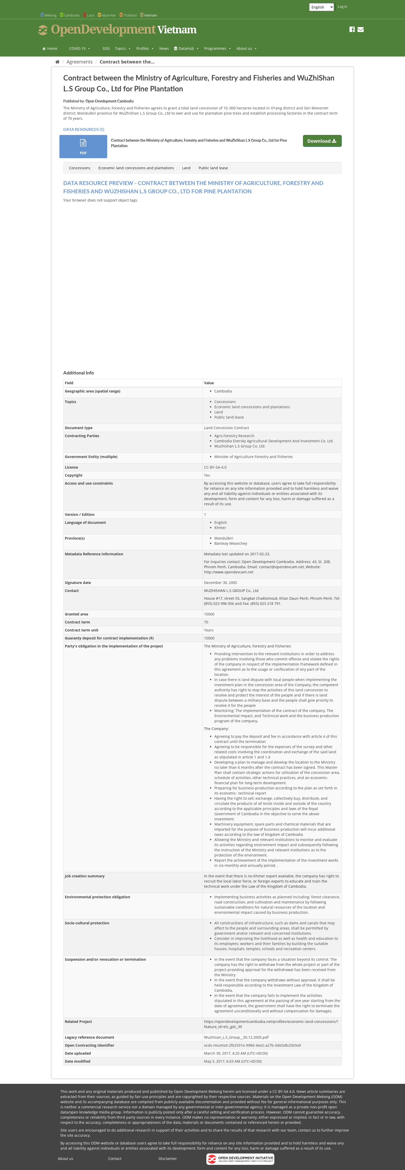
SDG (106, 48)
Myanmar (109, 15)
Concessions (79, 167)
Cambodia (72, 15)
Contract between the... (127, 62)
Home (52, 48)
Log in (342, 6)
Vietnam (150, 15)
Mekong (50, 15)
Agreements (80, 62)
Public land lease (213, 167)
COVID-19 (80, 48)
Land (186, 167)
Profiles (145, 48)
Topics (123, 48)
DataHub (189, 48)
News (164, 48)
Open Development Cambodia (109, 101)
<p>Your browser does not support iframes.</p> (202, 280)
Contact (114, 1158)
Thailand (130, 15)
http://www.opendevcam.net (228, 572)
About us (247, 48)
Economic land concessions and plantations (136, 167)
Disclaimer (168, 1158)
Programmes (217, 48)
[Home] (57, 62)
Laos (90, 15)
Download (322, 141)
